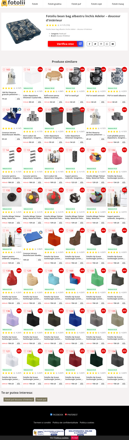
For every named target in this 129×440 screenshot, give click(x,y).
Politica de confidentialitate (65, 422)
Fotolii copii (96, 4)
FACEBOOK (56, 414)
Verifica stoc (70, 44)
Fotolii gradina (54, 4)
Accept (75, 437)
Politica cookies (87, 422)
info (18, 98)
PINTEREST (71, 414)
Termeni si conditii (42, 422)
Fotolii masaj (118, 4)
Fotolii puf (76, 4)
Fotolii (35, 4)
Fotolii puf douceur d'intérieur (19, 399)
